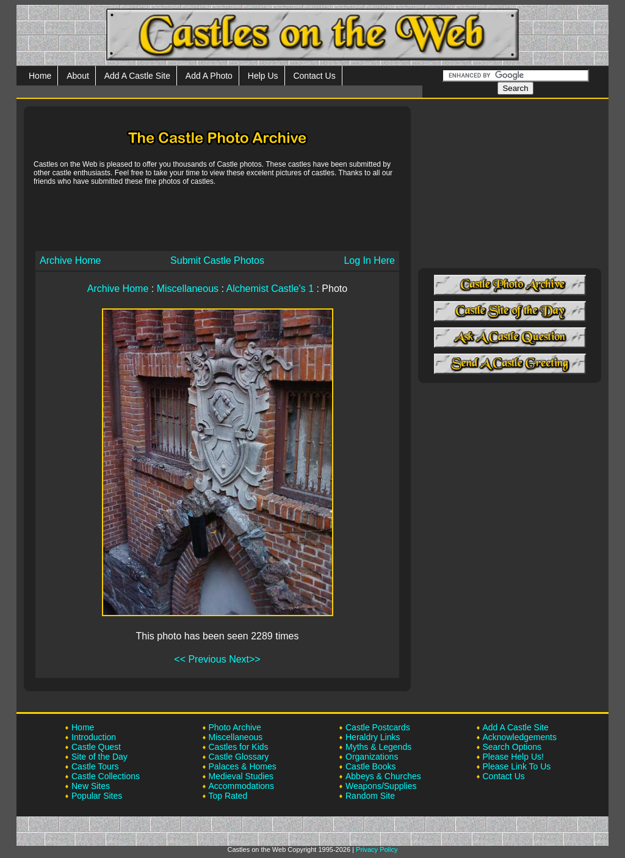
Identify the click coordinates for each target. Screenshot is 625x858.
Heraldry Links (372, 737)
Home (40, 76)
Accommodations (241, 786)
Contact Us (314, 76)
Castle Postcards (377, 727)
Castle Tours (95, 766)
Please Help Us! (513, 757)
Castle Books (370, 766)
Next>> (245, 659)
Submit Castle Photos (217, 260)
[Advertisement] (217, 217)
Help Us (263, 76)
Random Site (370, 796)
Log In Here (369, 260)
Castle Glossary (239, 757)
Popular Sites (96, 796)
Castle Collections (105, 776)
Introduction (93, 737)
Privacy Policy (376, 849)
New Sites (90, 786)
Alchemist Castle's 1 (270, 288)
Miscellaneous (188, 288)
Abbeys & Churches (383, 776)
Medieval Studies (241, 776)
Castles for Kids (239, 747)
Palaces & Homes (242, 766)
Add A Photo (209, 76)
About (78, 76)
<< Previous (200, 659)
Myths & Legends (378, 747)
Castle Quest (96, 747)
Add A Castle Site (137, 76)
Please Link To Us (517, 766)
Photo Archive (235, 727)
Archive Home (70, 260)
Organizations (371, 757)
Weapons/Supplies (380, 786)
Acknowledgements (520, 737)
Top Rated (228, 796)
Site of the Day (99, 757)
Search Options (512, 747)
